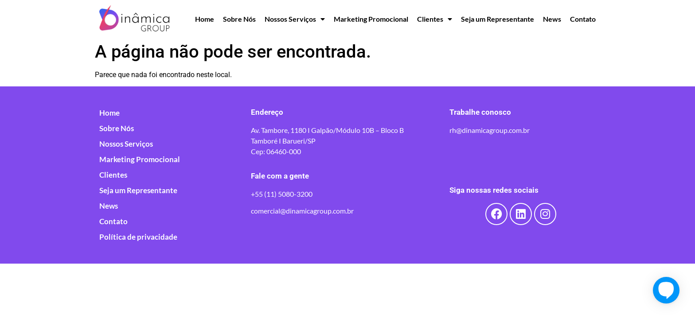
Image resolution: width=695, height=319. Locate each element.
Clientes (434, 19)
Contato (583, 19)
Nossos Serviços (295, 19)
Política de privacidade (138, 237)
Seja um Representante (497, 19)
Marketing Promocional (371, 19)
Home (204, 19)
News (552, 19)
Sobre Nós (239, 19)
